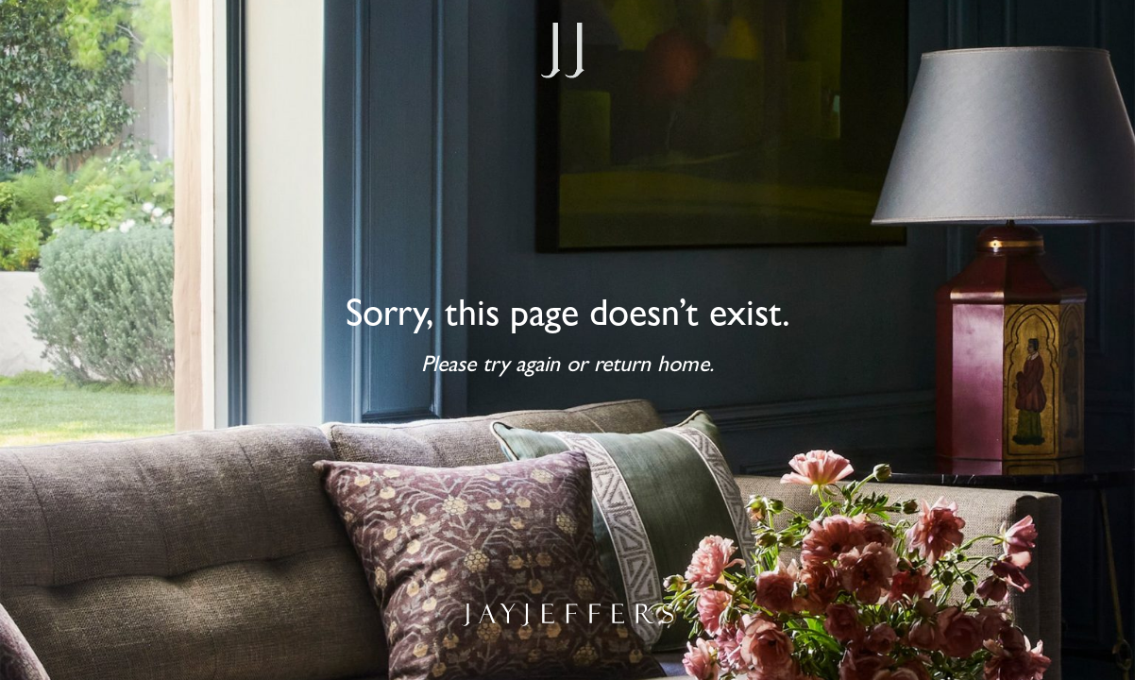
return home (651, 367)
